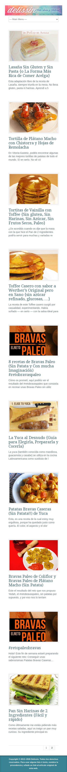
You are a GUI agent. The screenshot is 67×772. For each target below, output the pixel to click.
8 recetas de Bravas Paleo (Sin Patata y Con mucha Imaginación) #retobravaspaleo (32, 368)
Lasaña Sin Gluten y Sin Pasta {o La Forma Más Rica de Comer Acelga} (31, 71)
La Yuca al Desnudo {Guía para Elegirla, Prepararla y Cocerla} (33, 441)
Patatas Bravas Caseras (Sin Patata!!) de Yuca (30, 511)
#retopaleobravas (25, 648)
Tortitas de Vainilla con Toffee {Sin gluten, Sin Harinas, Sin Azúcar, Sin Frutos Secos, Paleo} (31, 216)
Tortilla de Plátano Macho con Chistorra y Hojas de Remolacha (32, 142)
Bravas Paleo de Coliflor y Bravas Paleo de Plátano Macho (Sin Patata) (32, 580)
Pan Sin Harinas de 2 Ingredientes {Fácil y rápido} (28, 715)
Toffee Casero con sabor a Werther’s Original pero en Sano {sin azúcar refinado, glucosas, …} (32, 292)
